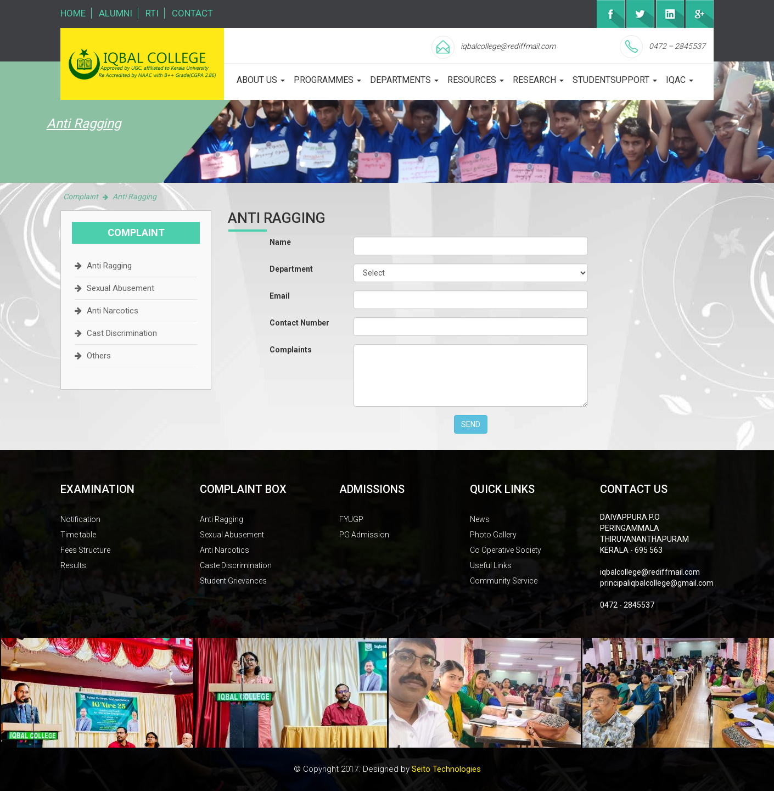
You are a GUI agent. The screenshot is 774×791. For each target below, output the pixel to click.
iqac (679, 80)
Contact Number (299, 322)
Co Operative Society (505, 550)
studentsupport (615, 80)
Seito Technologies (446, 769)
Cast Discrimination (122, 333)
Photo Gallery (493, 534)
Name (280, 242)
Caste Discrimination (236, 565)
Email (280, 295)
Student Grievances (233, 580)
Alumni (115, 13)
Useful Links (491, 565)
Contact (192, 13)
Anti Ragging (109, 266)
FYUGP (351, 519)
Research (538, 80)
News (480, 519)
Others (99, 356)
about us (261, 80)
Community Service (503, 580)
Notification (80, 519)
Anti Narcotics (112, 311)
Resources (475, 80)
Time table (78, 534)
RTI (152, 13)
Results (73, 565)
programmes (327, 80)
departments (404, 80)
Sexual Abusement (120, 288)
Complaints (291, 349)
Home (73, 13)
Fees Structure (85, 550)
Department (291, 269)
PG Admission (364, 534)
